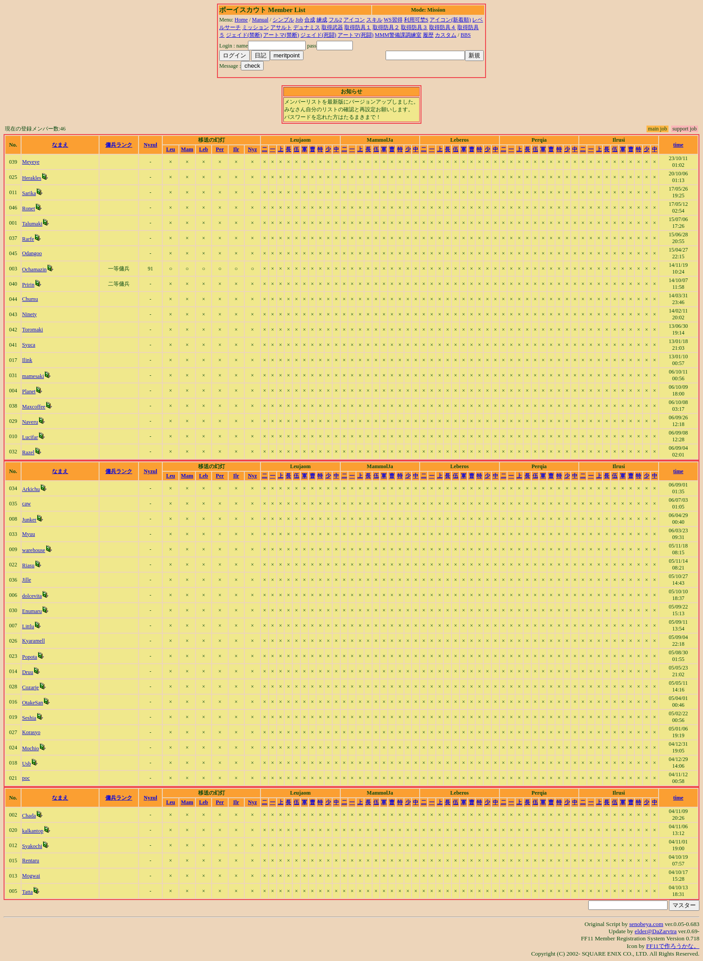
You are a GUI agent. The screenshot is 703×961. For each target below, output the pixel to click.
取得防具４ (442, 27)
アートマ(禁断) (281, 35)
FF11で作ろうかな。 (672, 946)
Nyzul (150, 145)
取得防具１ (357, 27)
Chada (29, 816)
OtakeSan (32, 703)
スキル (374, 20)
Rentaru (30, 860)
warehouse (33, 550)
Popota (29, 657)
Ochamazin (34, 269)
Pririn (28, 285)
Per (220, 149)
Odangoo (32, 253)
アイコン (354, 20)
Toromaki (32, 329)
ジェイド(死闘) (318, 35)
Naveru (30, 422)
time (678, 145)
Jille (26, 580)
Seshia (29, 718)
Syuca (28, 345)
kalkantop (32, 831)
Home (240, 20)
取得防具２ (386, 27)
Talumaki (32, 224)
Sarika (29, 193)
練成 (322, 20)
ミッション (255, 27)
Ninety (29, 314)
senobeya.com (646, 924)
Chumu (30, 299)
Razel (28, 452)
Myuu (28, 534)
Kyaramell (33, 641)
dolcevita (32, 596)
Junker (29, 520)
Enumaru (32, 611)
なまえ (60, 145)
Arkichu (30, 489)
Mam (187, 149)
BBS (465, 35)
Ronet (28, 208)
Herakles (31, 178)
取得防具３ (414, 27)
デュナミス (306, 27)
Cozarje (30, 687)
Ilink (27, 360)
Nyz (252, 149)
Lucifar (30, 437)
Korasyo (31, 732)
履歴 (428, 35)
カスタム (445, 35)
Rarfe (28, 239)
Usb (26, 764)
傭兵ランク (118, 145)
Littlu (28, 626)
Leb (203, 149)
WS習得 (393, 20)
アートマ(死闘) (355, 35)
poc (26, 778)
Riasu (28, 565)
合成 (309, 20)
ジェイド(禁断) (244, 35)
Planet (28, 391)
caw (26, 503)
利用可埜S (416, 20)
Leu (170, 149)
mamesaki (33, 376)
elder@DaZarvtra (656, 931)
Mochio (30, 748)
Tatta (27, 892)
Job (299, 20)
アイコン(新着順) (450, 20)
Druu (27, 672)
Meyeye (30, 162)
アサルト (281, 27)
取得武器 (332, 27)
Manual (260, 20)
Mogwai (31, 876)
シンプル (283, 20)
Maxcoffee (33, 407)
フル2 (335, 20)
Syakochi (32, 846)
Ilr (236, 149)
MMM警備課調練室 (398, 35)
